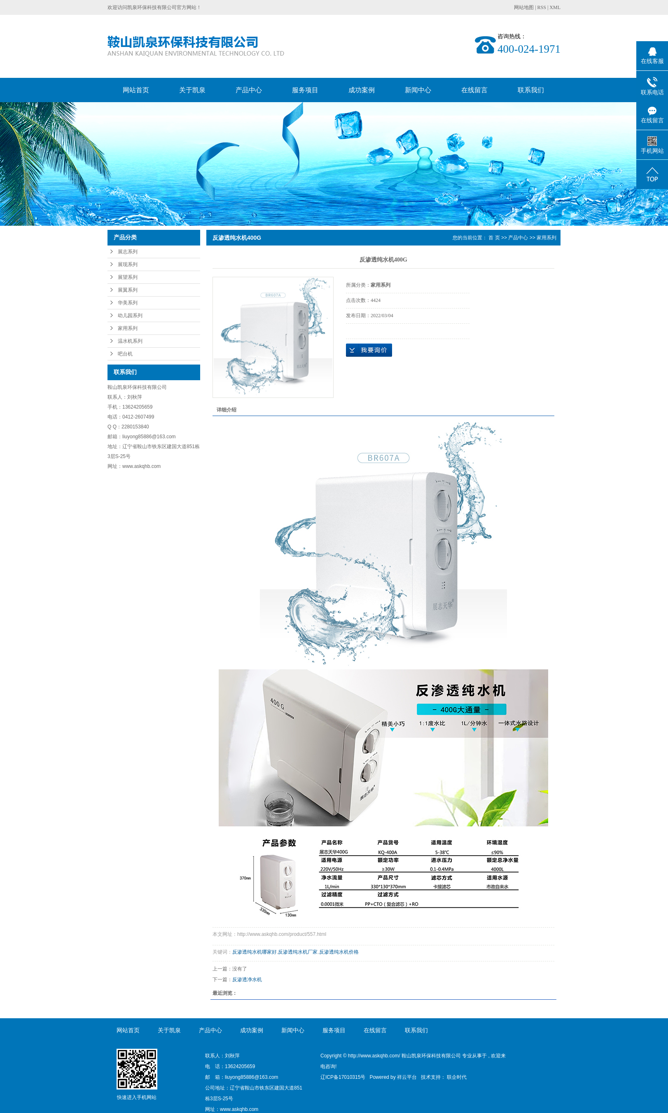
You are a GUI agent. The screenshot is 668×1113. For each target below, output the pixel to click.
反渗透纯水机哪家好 (254, 952)
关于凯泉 (192, 90)
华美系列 (128, 303)
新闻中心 (418, 90)
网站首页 (136, 90)
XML (555, 7)
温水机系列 (130, 341)
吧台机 (125, 354)
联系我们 (531, 90)
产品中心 (249, 90)
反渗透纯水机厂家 (298, 952)
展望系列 (128, 277)
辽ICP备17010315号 (342, 1077)
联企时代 (457, 1077)
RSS (541, 7)
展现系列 (128, 264)
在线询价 (369, 350)
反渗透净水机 (247, 979)
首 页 (494, 238)
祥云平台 (407, 1077)
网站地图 (524, 7)
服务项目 (305, 90)
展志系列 (128, 252)
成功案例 (361, 90)
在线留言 (474, 90)
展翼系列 (128, 290)
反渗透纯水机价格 (339, 952)
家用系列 (128, 328)
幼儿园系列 (130, 315)
